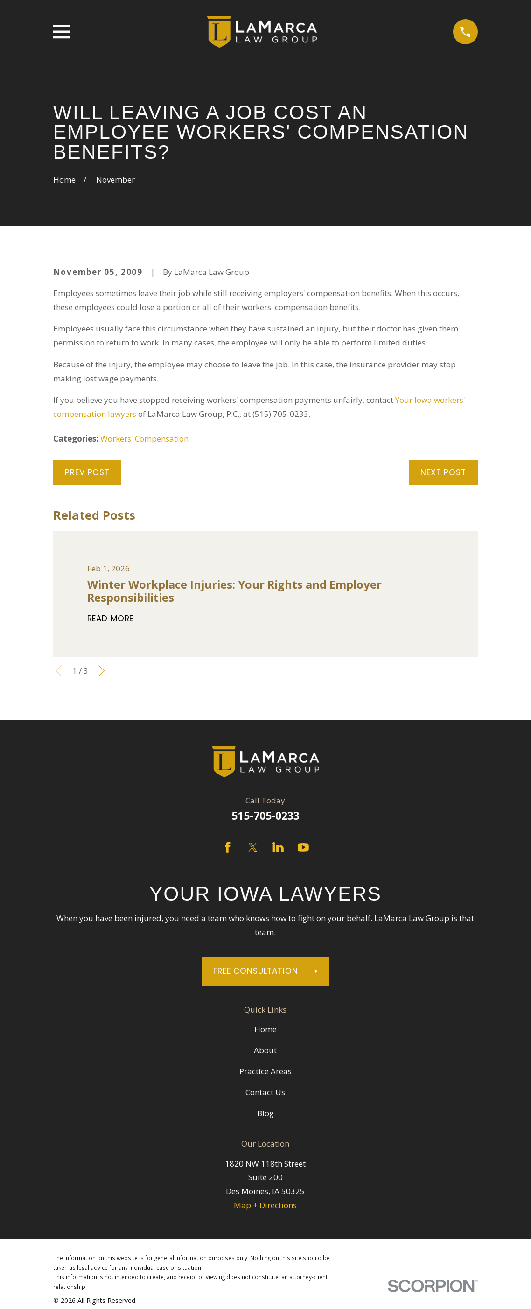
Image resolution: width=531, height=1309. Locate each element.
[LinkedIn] (278, 847)
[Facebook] (227, 847)
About (265, 1050)
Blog (265, 1113)
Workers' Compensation (144, 438)
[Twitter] (253, 847)
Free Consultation (265, 971)
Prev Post (87, 472)
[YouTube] (303, 847)
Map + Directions (265, 1205)
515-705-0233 (265, 816)
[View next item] (101, 670)
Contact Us (265, 1092)
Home (265, 1029)
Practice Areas (265, 1071)
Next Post (443, 472)
